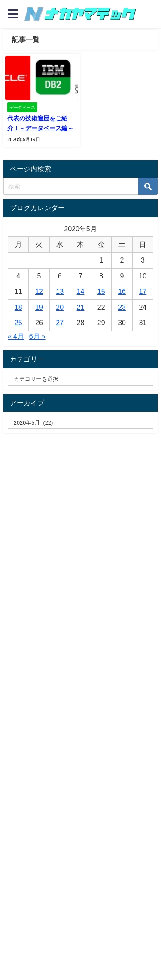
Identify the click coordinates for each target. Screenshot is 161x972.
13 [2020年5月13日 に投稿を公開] (60, 291)
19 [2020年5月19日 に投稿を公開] (39, 307)
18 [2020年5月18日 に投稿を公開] (18, 307)
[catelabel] (80, 379)
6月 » (37, 336)
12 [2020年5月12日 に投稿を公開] (39, 291)
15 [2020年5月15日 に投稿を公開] (101, 291)
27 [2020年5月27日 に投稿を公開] (60, 322)
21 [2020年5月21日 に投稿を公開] (81, 307)
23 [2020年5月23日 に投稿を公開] (122, 307)
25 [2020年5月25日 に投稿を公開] (18, 322)
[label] (80, 422)
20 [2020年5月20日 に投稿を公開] (60, 307)
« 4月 (16, 336)
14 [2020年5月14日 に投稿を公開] (81, 291)
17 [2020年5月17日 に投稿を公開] (142, 291)
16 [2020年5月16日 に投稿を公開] (122, 291)
